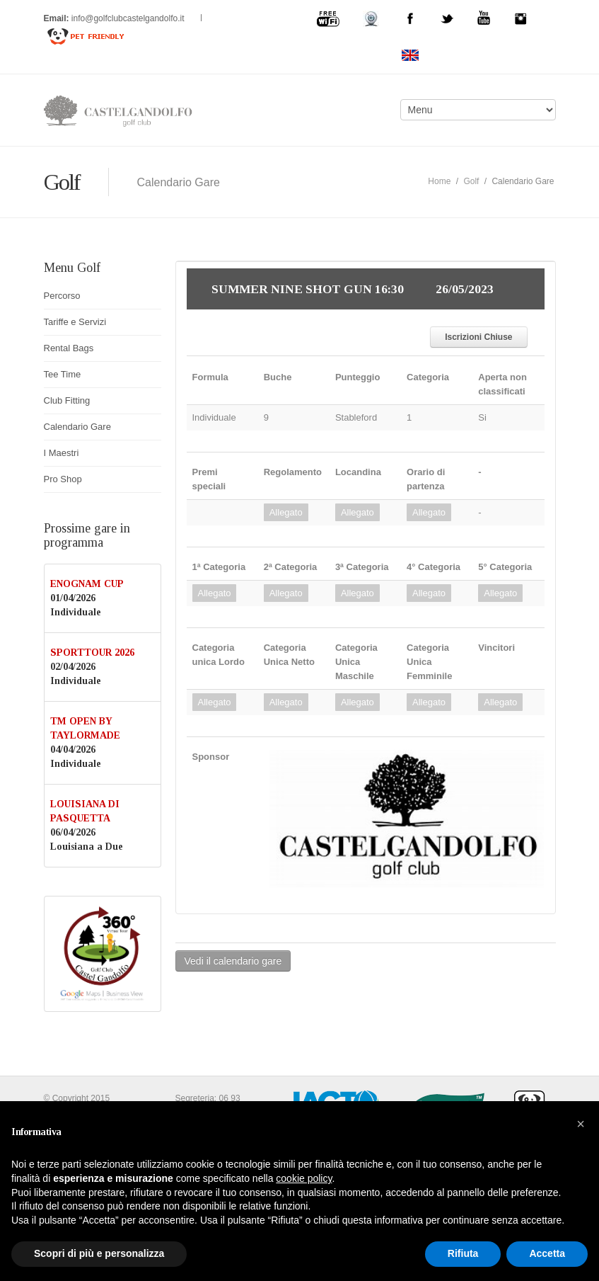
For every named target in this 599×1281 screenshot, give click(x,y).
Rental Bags (69, 348)
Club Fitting (67, 400)
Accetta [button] (547, 1253)
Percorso (62, 295)
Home (439, 181)
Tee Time (62, 374)
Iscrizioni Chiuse (478, 337)
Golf (471, 181)
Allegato (286, 512)
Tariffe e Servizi (75, 322)
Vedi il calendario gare (233, 961)
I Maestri (61, 453)
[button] (580, 1123)
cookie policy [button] (304, 1178)
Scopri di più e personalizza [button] (99, 1253)
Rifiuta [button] (463, 1253)
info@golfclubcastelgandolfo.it (129, 18)
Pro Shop (63, 479)
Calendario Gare (77, 426)
